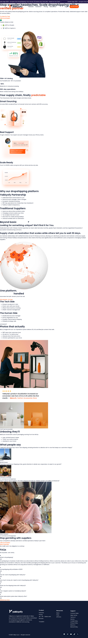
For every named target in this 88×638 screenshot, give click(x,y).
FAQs (57, 615)
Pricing (46, 6)
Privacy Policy (74, 623)
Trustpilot (41, 621)
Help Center (73, 615)
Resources (53, 6)
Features (31, 6)
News (57, 613)
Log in (66, 6)
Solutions (38, 6)
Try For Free (74, 6)
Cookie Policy (74, 621)
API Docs (58, 617)
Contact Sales (74, 613)
